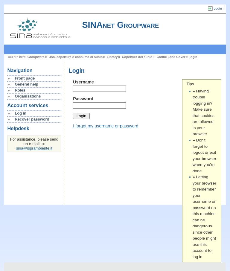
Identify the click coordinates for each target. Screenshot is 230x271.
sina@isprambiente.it (34, 148)
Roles (20, 90)
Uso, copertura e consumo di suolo (76, 57)
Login (218, 8)
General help (26, 84)
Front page (25, 78)
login (193, 57)
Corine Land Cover (170, 57)
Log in (20, 113)
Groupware (36, 57)
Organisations (28, 96)
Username (83, 82)
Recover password (32, 119)
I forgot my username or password (105, 126)
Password (83, 98)
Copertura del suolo (137, 57)
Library (112, 57)
